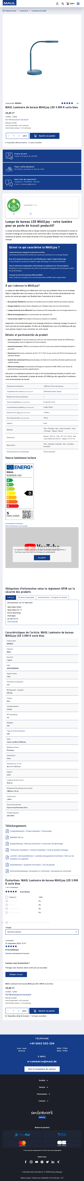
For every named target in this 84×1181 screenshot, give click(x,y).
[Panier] (70, 3)
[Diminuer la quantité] (8, 136)
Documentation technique (14, 523)
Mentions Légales (26, 1177)
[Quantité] (14, 136)
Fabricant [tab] (10, 597)
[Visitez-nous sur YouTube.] (36, 1161)
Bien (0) (12, 904)
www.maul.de (12, 621)
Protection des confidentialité (40, 1177)
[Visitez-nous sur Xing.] (58, 1161)
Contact (42, 1100)
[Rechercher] (62, 3)
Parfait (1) (12, 896)
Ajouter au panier (44, 135)
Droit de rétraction (54, 1177)
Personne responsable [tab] (26, 597)
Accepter (42, 557)
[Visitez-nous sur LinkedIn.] (53, 1161)
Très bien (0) (13, 900)
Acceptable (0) (14, 908)
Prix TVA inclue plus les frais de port (16, 120)
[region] (42, 58)
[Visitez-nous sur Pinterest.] (42, 1161)
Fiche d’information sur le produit (16, 525)
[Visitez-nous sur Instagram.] (31, 1161)
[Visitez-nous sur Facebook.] (25, 1161)
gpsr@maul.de (12, 618)
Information (42, 1093)
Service (42, 1086)
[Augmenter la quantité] (19, 136)
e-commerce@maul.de (28, 184)
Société (42, 1079)
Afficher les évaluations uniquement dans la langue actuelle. (29, 922)
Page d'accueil (9, 11)
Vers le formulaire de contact (42, 1068)
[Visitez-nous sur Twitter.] (47, 1161)
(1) (77, 103)
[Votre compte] (57, 3)
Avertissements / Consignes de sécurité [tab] (52, 597)
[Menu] (78, 3)
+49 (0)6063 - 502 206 (31, 182)
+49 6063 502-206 (42, 1042)
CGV (62, 1177)
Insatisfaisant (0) (15, 912)
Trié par (8, 927)
